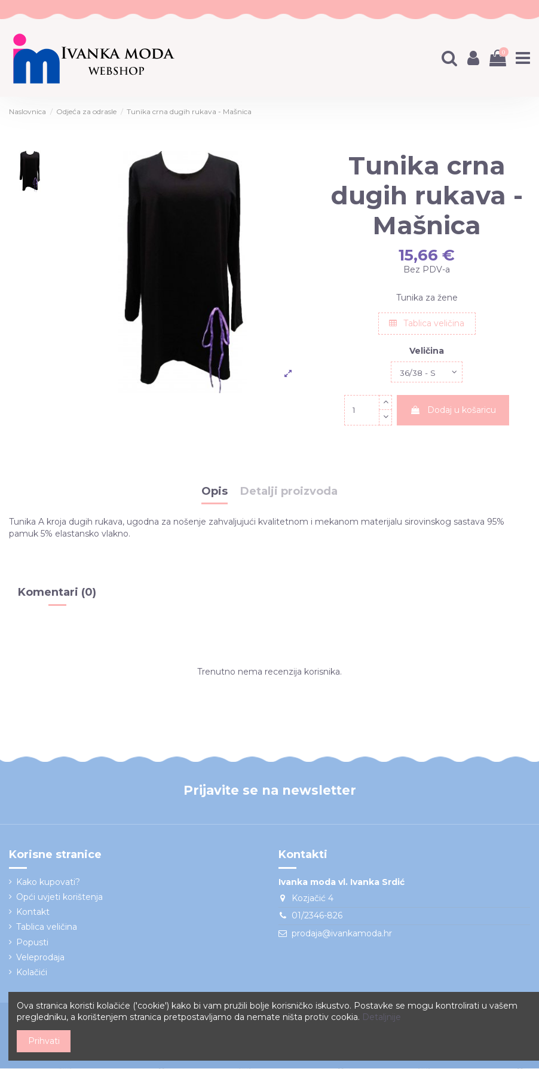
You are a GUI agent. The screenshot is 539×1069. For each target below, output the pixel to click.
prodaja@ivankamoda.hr (342, 934)
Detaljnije (381, 1017)
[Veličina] (427, 373)
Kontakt (33, 913)
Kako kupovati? (48, 882)
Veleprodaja (40, 957)
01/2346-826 (317, 916)
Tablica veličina (426, 323)
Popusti (32, 943)
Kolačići (31, 972)
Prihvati (44, 1041)
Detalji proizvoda (289, 492)
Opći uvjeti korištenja (59, 897)
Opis (214, 492)
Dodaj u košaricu (453, 410)
